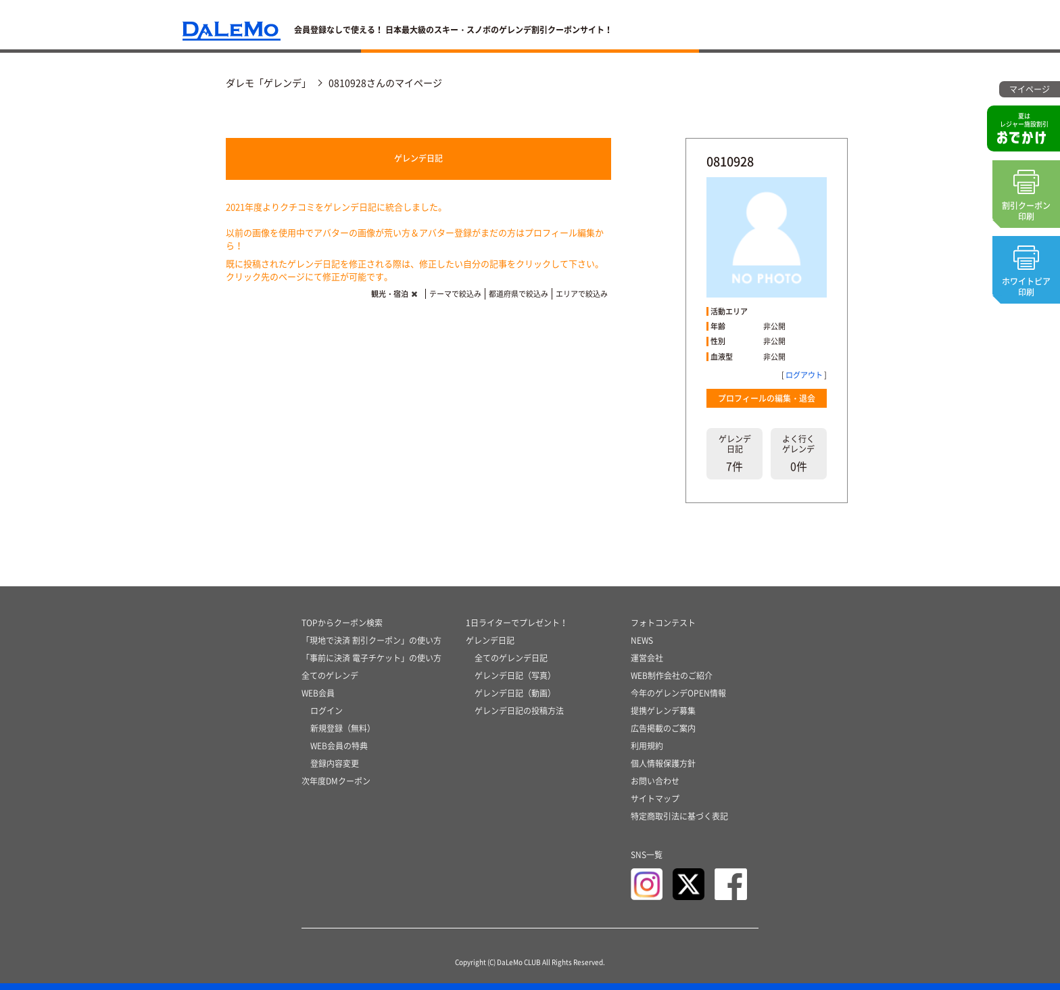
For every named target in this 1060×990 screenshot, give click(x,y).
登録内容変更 (334, 763)
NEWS (642, 640)
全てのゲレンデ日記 (511, 658)
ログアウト (804, 375)
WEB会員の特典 (339, 746)
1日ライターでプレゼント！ (517, 623)
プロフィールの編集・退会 (766, 398)
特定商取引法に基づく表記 (679, 816)
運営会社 (647, 658)
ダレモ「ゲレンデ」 (268, 82)
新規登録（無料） (342, 728)
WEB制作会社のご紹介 (672, 675)
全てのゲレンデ (330, 675)
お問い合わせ (655, 781)
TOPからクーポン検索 (342, 623)
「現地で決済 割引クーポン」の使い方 (371, 640)
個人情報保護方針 (663, 763)
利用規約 (647, 746)
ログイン (326, 711)
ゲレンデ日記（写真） (515, 675)
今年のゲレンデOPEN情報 (678, 693)
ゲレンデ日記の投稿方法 (519, 711)
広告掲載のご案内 (663, 728)
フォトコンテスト (663, 623)
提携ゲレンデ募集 (663, 711)
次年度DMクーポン (336, 781)
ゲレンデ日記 (418, 158)
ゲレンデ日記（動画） (515, 693)
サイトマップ (655, 799)
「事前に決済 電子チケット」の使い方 (371, 658)
